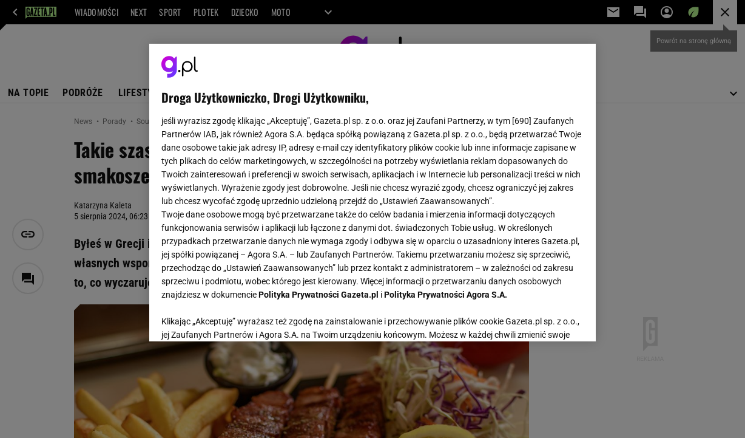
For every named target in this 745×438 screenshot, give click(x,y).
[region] (372, 192)
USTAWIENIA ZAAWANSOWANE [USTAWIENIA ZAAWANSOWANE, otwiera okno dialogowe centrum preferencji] (240, 317)
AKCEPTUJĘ (542, 318)
